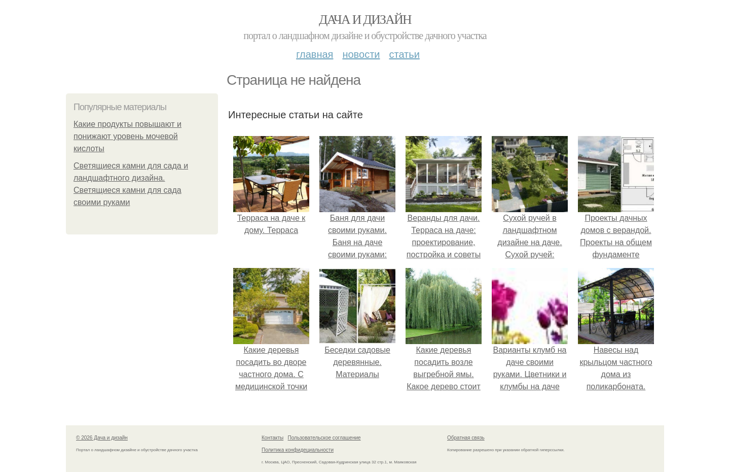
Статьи (404, 54)
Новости (361, 54)
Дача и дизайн (365, 19)
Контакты (272, 438)
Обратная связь (466, 438)
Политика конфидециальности (298, 450)
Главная (314, 54)
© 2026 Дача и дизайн (102, 438)
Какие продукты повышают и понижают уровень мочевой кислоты (127, 136)
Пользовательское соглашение (324, 438)
